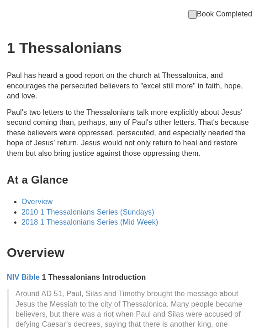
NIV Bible (23, 277)
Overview (37, 201)
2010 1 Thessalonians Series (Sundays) (87, 212)
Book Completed (220, 14)
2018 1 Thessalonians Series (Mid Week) (90, 222)
